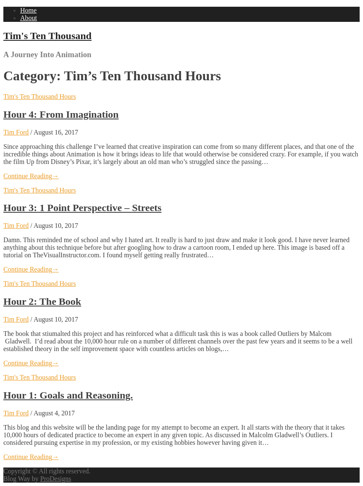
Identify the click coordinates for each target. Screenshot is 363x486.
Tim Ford (16, 132)
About (28, 17)
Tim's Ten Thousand (47, 35)
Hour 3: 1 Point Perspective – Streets (82, 207)
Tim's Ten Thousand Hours (39, 96)
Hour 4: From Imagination (60, 114)
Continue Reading (31, 176)
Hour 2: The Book (42, 301)
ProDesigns (55, 478)
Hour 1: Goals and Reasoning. (68, 395)
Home (28, 10)
